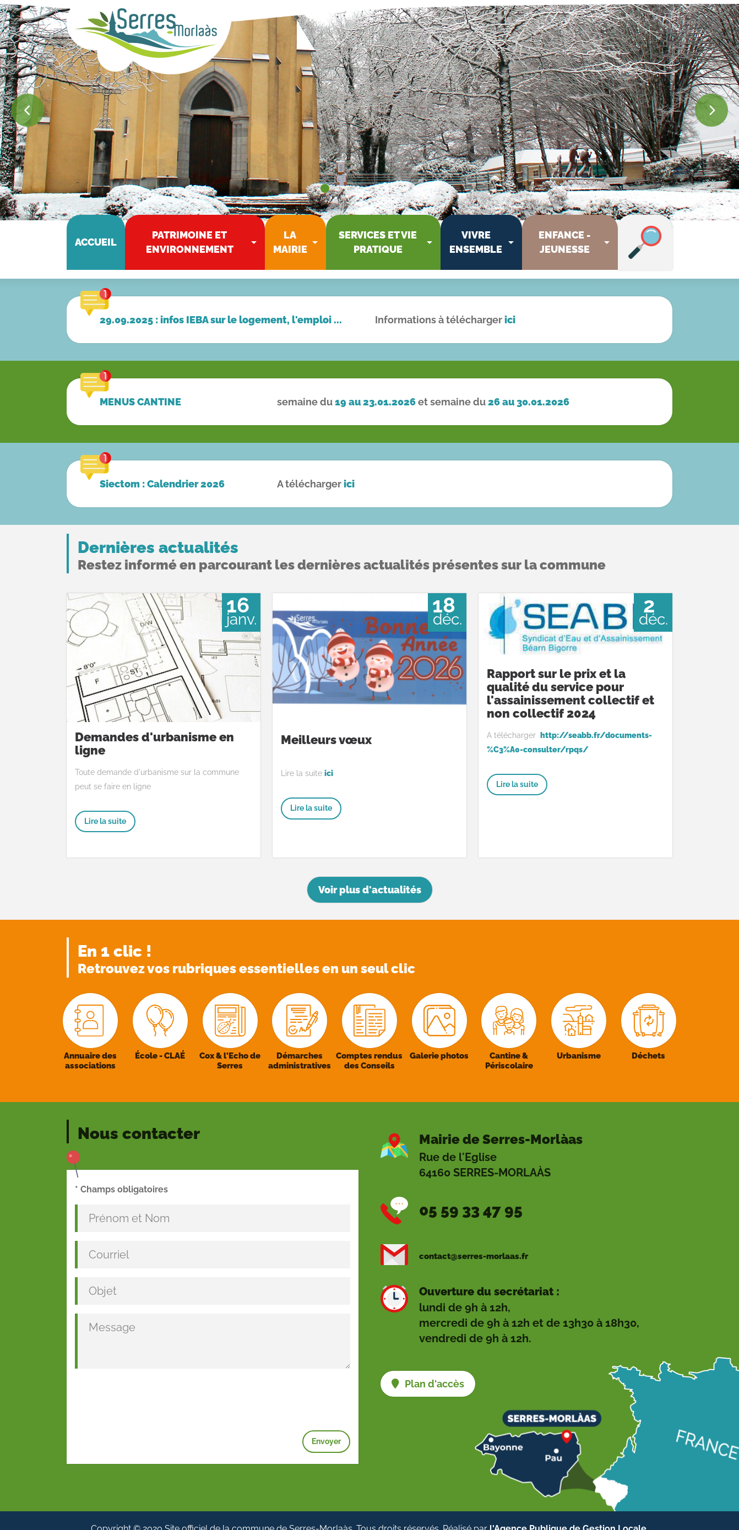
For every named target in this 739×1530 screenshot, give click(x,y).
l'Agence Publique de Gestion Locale (568, 1511)
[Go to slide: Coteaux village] (367, 188)
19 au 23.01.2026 (375, 384)
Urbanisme (579, 1039)
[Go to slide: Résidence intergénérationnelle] (376, 188)
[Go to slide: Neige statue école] (347, 188)
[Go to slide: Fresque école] (406, 188)
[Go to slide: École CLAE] (396, 188)
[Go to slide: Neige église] (324, 188)
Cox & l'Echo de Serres (229, 1044)
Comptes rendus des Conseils (369, 1044)
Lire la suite (105, 804)
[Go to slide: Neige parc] (337, 188)
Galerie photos (439, 1039)
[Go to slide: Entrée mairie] (416, 188)
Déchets (648, 1039)
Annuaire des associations (90, 1044)
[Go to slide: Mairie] (357, 188)
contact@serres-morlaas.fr (473, 1239)
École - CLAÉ (160, 1039)
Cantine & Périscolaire (509, 1044)
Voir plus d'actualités (369, 873)
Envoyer (326, 1424)
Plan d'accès (434, 1366)
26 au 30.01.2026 (528, 384)
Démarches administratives (299, 1044)
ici (509, 302)
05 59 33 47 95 (471, 1193)
